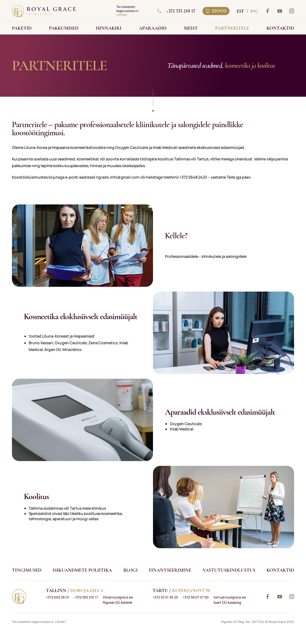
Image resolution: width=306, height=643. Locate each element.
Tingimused (26, 570)
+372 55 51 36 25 (165, 597)
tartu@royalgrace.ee (229, 597)
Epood (216, 11)
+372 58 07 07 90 (196, 597)
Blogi (130, 570)
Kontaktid (280, 570)
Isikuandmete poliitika (82, 570)
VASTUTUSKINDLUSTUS (229, 570)
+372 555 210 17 (176, 11)
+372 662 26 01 (57, 597)
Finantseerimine (170, 570)
